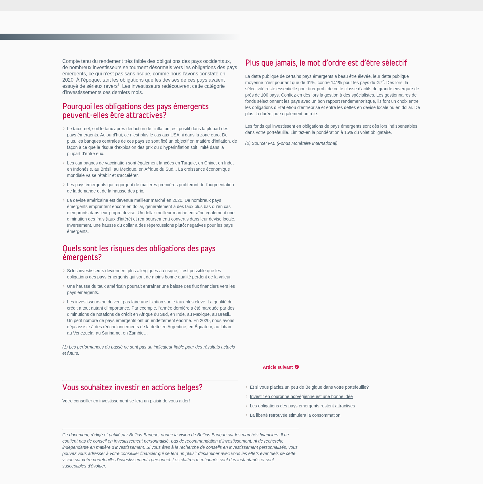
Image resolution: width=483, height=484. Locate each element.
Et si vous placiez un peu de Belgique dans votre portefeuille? (309, 387)
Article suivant (278, 367)
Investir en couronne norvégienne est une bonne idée (301, 396)
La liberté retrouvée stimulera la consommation (295, 415)
